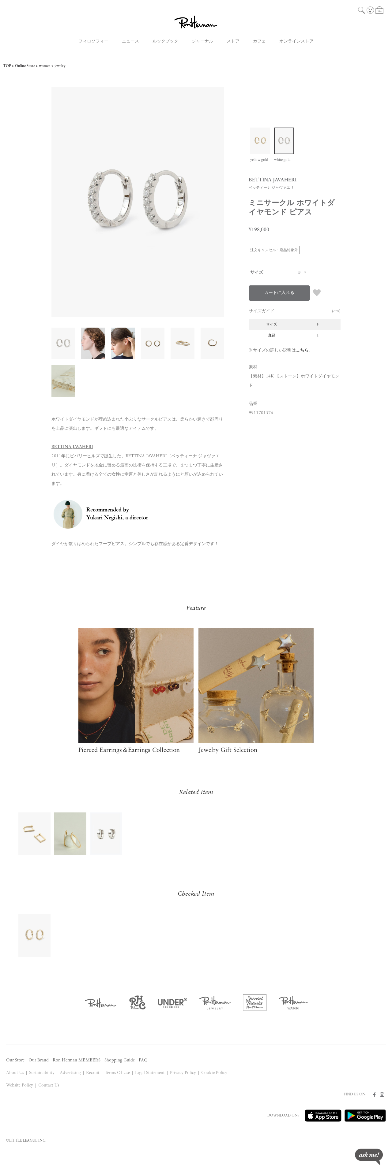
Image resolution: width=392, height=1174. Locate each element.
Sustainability (42, 1073)
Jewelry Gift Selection (227, 750)
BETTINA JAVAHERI (72, 447)
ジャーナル (202, 41)
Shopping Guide (119, 1060)
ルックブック (165, 41)
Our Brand (38, 1060)
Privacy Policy (183, 1073)
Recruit (93, 1073)
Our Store (15, 1060)
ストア (233, 41)
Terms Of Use (117, 1073)
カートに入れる (279, 293)
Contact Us (48, 1085)
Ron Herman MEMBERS (76, 1060)
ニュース (130, 41)
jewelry (60, 66)
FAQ (143, 1060)
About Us (15, 1073)
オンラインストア (296, 41)
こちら (302, 350)
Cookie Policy (214, 1073)
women (45, 66)
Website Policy (19, 1085)
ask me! (369, 1157)
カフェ (259, 41)
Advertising (70, 1073)
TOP (7, 66)
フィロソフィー (93, 41)
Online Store (25, 66)
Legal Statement (150, 1073)
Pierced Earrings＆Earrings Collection (129, 750)
